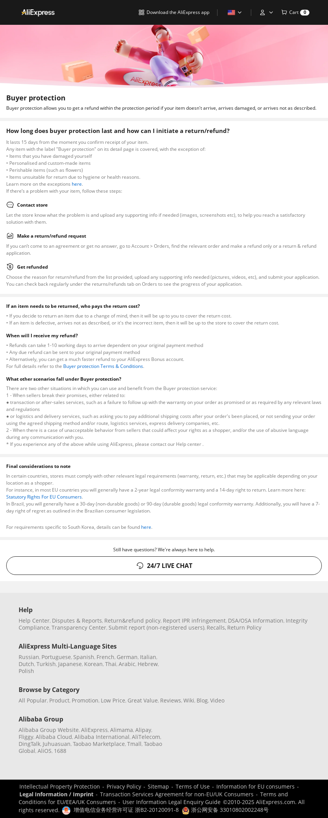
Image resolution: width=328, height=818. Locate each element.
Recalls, (216, 627)
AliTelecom (146, 736)
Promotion (85, 700)
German (127, 657)
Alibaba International (101, 736)
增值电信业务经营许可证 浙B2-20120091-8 (126, 809)
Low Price (113, 700)
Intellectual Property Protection (59, 786)
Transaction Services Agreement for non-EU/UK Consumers (177, 794)
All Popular (33, 700)
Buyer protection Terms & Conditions (103, 366)
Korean (93, 664)
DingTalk (29, 743)
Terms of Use (193, 786)
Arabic (127, 664)
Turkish (46, 664)
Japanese (70, 664)
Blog (202, 700)
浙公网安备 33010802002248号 (225, 809)
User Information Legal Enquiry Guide (172, 802)
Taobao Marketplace (99, 743)
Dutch (26, 664)
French (105, 657)
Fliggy (26, 736)
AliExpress (94, 729)
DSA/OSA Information (255, 620)
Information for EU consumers (255, 786)
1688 (60, 750)
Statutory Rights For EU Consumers (44, 497)
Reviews (170, 700)
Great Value (143, 700)
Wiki (188, 700)
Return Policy (244, 627)
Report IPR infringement (194, 620)
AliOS (45, 750)
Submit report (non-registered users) (156, 627)
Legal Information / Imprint (56, 794)
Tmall (134, 743)
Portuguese (56, 657)
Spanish (83, 657)
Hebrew (148, 664)
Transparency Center (79, 627)
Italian (148, 657)
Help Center (34, 620)
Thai (110, 664)
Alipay (143, 729)
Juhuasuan (57, 743)
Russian (29, 657)
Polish (26, 671)
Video (217, 700)
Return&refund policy (132, 620)
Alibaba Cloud (54, 736)
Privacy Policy (124, 786)
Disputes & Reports (77, 620)
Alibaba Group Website (49, 729)
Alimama (121, 729)
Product (59, 700)
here (77, 184)
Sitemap (158, 786)
